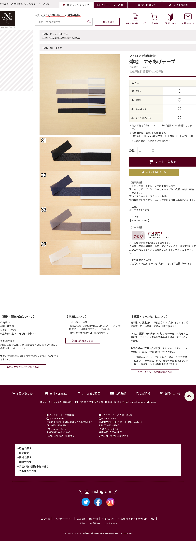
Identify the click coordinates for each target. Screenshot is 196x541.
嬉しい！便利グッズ (60, 33)
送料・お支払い (59, 393)
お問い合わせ (173, 393)
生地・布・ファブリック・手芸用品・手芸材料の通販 (83, 533)
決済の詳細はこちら (82, 340)
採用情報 (93, 518)
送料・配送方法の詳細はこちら (23, 367)
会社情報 (45, 518)
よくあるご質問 (91, 393)
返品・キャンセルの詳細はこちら (155, 372)
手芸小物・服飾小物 (60, 37)
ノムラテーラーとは (63, 518)
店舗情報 (145, 393)
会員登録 (120, 393)
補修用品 (76, 37)
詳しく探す (108, 21)
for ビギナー (57, 47)
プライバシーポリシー (89, 523)
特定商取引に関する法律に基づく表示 (136, 518)
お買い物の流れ (25, 393)
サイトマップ (110, 523)
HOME (45, 33)
